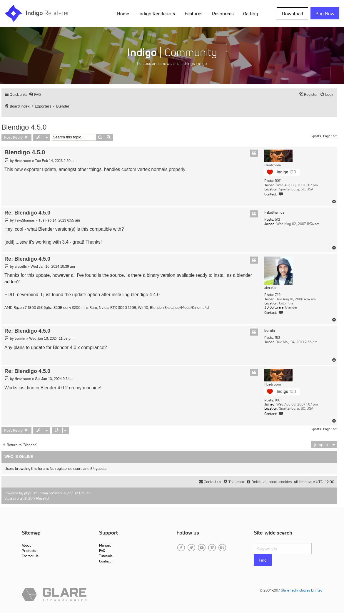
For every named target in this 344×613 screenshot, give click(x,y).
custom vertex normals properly (153, 169)
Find (263, 560)
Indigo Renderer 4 (156, 13)
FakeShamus (274, 212)
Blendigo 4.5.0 (23, 127)
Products (29, 550)
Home (123, 13)
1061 (278, 181)
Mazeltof (42, 498)
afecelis (270, 288)
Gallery (250, 13)
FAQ (102, 550)
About (26, 545)
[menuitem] (35, 94)
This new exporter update (30, 169)
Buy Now (324, 13)
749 (277, 295)
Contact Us (30, 555)
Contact (105, 561)
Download (292, 13)
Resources (223, 13)
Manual (105, 545)
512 (277, 219)
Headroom (272, 165)
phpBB (29, 492)
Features (194, 13)
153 (277, 338)
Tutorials (106, 555)
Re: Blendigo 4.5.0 (27, 213)
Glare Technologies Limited (302, 590)
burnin (269, 331)
